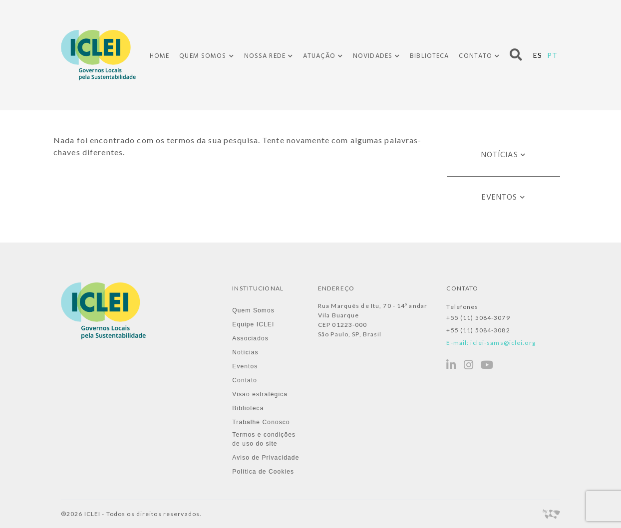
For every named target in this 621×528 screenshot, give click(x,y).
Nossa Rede (265, 56)
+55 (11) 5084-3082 (478, 330)
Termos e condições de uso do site (264, 439)
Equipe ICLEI (253, 324)
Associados (250, 338)
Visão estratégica (260, 394)
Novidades (372, 56)
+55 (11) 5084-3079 (478, 317)
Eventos (500, 198)
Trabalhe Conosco (261, 422)
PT (552, 55)
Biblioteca (429, 56)
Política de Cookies (263, 471)
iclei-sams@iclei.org (502, 342)
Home (159, 56)
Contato (475, 56)
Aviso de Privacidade (265, 457)
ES (537, 55)
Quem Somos (202, 56)
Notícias (499, 155)
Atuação (319, 56)
